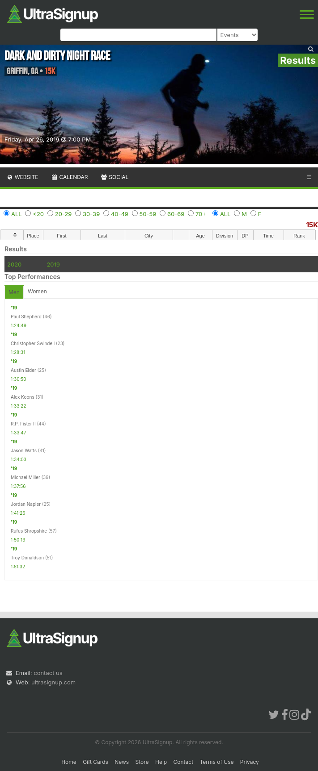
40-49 (119, 213)
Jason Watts (24, 450)
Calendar (69, 177)
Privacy (249, 761)
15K (312, 225)
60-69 (175, 213)
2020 (14, 264)
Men (14, 292)
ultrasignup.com (53, 682)
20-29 (63, 213)
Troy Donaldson (27, 557)
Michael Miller (25, 477)
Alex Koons (22, 397)
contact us (48, 672)
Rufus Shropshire (29, 530)
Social (114, 177)
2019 (53, 264)
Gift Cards (95, 761)
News (121, 761)
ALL (16, 213)
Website (22, 177)
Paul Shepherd (26, 316)
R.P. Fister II (23, 423)
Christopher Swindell (33, 343)
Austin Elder (23, 370)
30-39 (91, 213)
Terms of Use (216, 761)
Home (68, 761)
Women (37, 291)
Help (161, 761)
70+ (200, 213)
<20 (38, 213)
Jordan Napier (26, 504)
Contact (184, 761)
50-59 (148, 213)
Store (142, 761)
